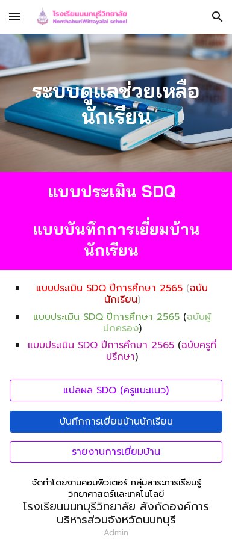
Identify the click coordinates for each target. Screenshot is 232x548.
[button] (14, 16)
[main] (116, 103)
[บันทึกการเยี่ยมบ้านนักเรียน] (116, 422)
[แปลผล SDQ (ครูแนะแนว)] (116, 390)
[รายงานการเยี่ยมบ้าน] (116, 452)
